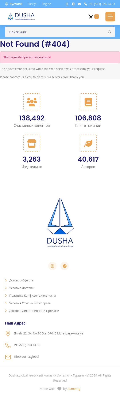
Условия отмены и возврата (30, 303)
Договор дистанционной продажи (34, 311)
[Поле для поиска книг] (60, 32)
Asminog (73, 388)
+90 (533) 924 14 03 (99, 4)
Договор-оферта (21, 280)
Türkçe (32, 4)
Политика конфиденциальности (32, 295)
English (46, 4)
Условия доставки (22, 288)
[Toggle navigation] (110, 16)
